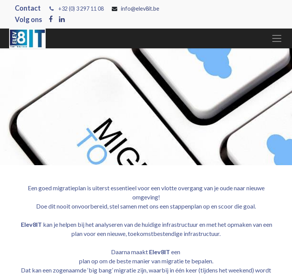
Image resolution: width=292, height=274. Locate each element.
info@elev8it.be (140, 8)
